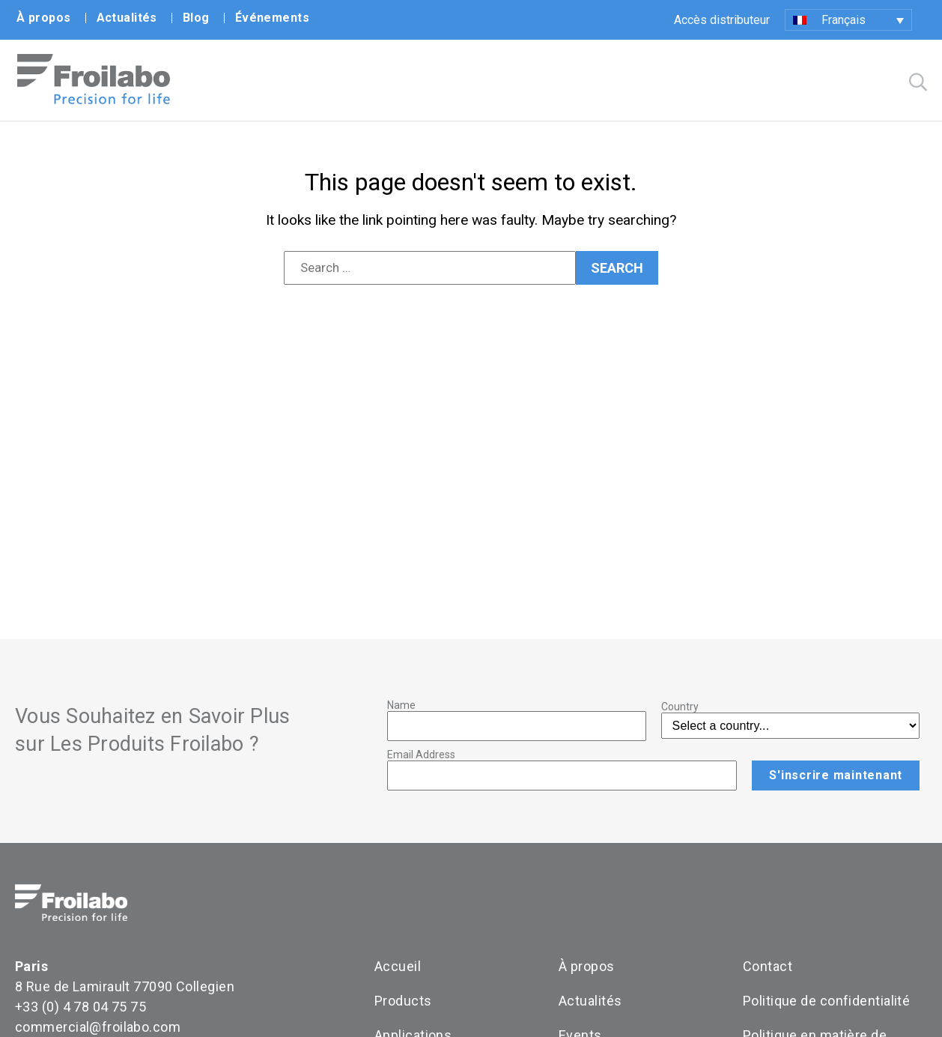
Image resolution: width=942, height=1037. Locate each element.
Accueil (397, 967)
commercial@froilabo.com (97, 1028)
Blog (196, 17)
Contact (767, 967)
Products (403, 1001)
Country (680, 707)
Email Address (421, 755)
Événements (272, 17)
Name (401, 706)
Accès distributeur (722, 20)
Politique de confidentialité (826, 1001)
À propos (43, 17)
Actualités (127, 17)
